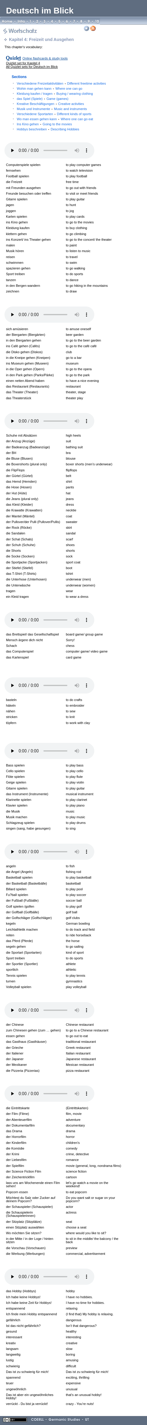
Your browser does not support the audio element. (49, 150)
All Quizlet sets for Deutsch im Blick (32, 66)
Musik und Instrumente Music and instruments (52, 109)
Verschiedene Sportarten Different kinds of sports (54, 114)
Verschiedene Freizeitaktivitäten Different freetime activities (61, 83)
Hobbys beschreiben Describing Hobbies (48, 129)
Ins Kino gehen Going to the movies (44, 124)
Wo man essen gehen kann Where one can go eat (55, 119)
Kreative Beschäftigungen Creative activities (50, 104)
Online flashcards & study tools (45, 58)
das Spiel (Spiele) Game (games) (43, 98)
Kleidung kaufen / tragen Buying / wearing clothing (55, 93)
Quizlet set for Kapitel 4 (23, 63)
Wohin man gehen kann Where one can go (49, 88)
